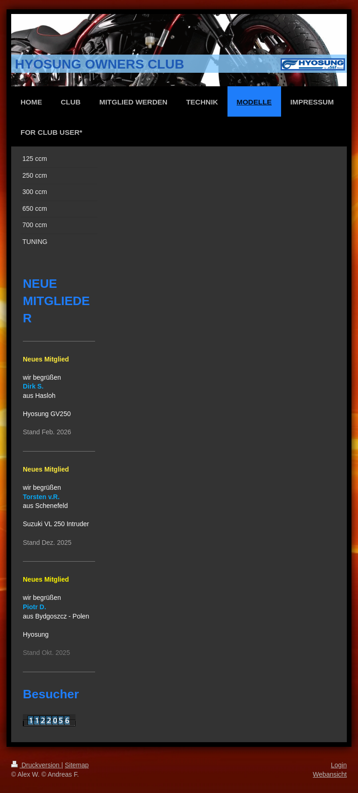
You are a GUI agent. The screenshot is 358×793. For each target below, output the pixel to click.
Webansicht (330, 774)
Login (339, 765)
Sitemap (77, 765)
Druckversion (36, 765)
